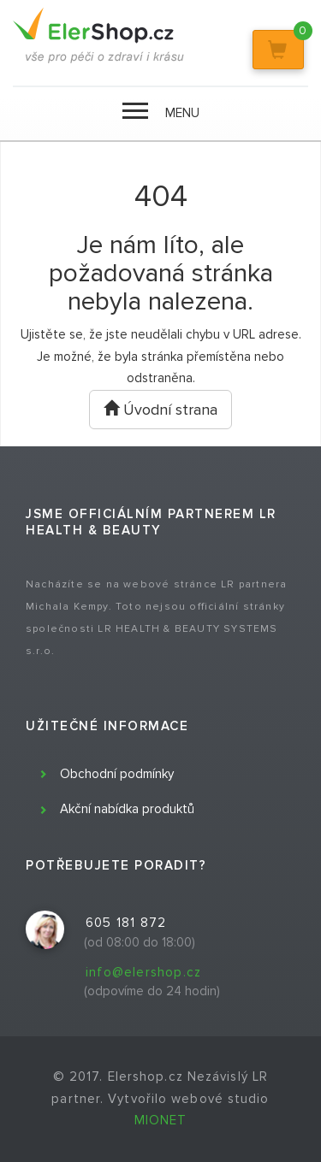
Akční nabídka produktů (127, 809)
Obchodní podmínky (117, 774)
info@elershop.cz (143, 972)
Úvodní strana (160, 409)
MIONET (160, 1120)
